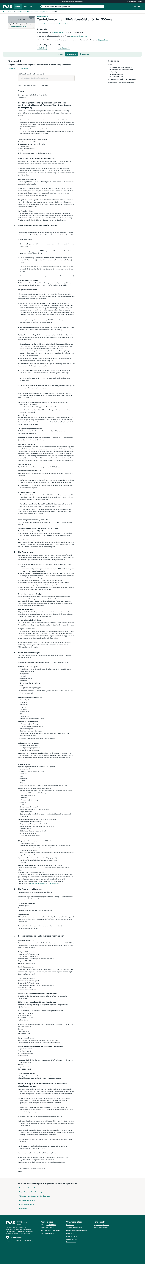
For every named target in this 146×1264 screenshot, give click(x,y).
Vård (25, 7)
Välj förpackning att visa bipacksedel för (31, 74)
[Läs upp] (12, 68)
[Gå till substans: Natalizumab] (64, 48)
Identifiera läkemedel (101, 1228)
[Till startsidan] (4, 12)
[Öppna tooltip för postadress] (54, 884)
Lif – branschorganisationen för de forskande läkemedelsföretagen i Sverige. (19, 1232)
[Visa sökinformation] (106, 6)
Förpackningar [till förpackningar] (103, 40)
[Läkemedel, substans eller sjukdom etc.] (74, 6)
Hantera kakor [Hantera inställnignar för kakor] (71, 1242)
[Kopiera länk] (23, 68)
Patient (17, 7)
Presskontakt (70, 1233)
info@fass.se (50, 1228)
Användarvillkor (71, 1239)
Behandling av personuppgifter (76, 1230)
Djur (30, 7)
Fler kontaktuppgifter (48, 1233)
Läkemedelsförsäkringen (79, 36)
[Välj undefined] (52, 24)
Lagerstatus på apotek (101, 1225)
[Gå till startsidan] (7, 7)
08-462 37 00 (51, 1225)
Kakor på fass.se (71, 1236)
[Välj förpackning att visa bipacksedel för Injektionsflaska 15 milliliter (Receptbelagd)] (46, 78)
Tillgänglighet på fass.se (74, 1228)
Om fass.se (70, 1225)
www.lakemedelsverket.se (38, 884)
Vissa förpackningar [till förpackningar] (59, 32)
